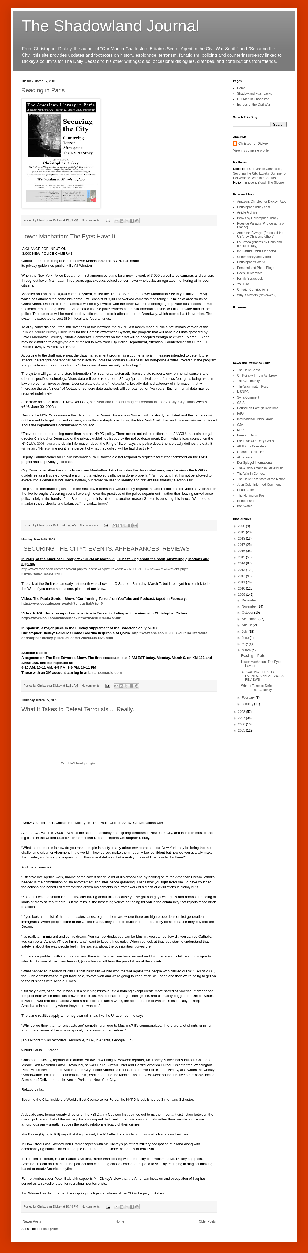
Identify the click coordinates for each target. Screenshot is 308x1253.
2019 (242, 532)
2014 (242, 563)
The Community (248, 381)
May (245, 644)
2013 (242, 570)
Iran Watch (245, 506)
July (245, 631)
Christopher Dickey (253, 143)
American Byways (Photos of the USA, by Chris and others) (260, 234)
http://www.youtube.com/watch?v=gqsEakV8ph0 (62, 603)
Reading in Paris (43, 90)
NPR (240, 430)
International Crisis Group (255, 419)
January (248, 704)
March (247, 650)
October (248, 612)
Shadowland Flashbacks (254, 93)
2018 (242, 538)
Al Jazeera (244, 457)
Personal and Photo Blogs (255, 268)
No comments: (91, 220)
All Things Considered (252, 446)
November (250, 606)
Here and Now (247, 435)
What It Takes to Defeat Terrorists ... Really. (77, 709)
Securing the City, (245, 173)
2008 (242, 712)
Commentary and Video (254, 257)
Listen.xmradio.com (105, 673)
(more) (103, 503)
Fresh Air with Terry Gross (255, 441)
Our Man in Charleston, (265, 169)
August (247, 625)
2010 (242, 588)
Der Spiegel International (254, 463)
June (246, 638)
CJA (240, 425)
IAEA (240, 414)
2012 (242, 576)
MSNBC (243, 392)
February (249, 697)
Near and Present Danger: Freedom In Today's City (136, 402)
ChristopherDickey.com (253, 207)
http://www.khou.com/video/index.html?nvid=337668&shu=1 (71, 618)
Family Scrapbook (250, 278)
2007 (242, 718)
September (250, 619)
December (250, 600)
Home (120, 1221)
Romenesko (245, 501)
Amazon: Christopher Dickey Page (261, 201)
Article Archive (247, 212)
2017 (242, 545)
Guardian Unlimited (251, 452)
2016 (242, 551)
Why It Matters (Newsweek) (256, 295)
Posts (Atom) (50, 1229)
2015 (242, 557)
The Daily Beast (248, 370)
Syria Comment (248, 397)
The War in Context (251, 473)
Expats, (264, 173)
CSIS (241, 403)
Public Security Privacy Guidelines (48, 332)
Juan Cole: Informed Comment (259, 484)
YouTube (243, 284)
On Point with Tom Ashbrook (257, 375)
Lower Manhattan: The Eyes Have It (68, 236)
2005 (242, 730)
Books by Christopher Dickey (257, 218)
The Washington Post (252, 386)
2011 (242, 582)
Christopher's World (251, 262)
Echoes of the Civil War (253, 104)
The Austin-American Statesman (260, 468)
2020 (242, 526)
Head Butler (245, 490)
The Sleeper (276, 182)
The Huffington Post (251, 495)
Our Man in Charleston (253, 99)
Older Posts (207, 1221)
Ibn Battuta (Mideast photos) (257, 251)
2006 (242, 724)
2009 (242, 595)
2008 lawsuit (47, 444)
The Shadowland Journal (110, 26)
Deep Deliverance (249, 273)
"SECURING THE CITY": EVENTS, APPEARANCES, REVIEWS (105, 548)
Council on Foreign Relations (257, 408)
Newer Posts (32, 1221)
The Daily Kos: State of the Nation (261, 479)
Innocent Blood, (255, 182)
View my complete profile (251, 150)
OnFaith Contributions (252, 289)
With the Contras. (264, 178)
